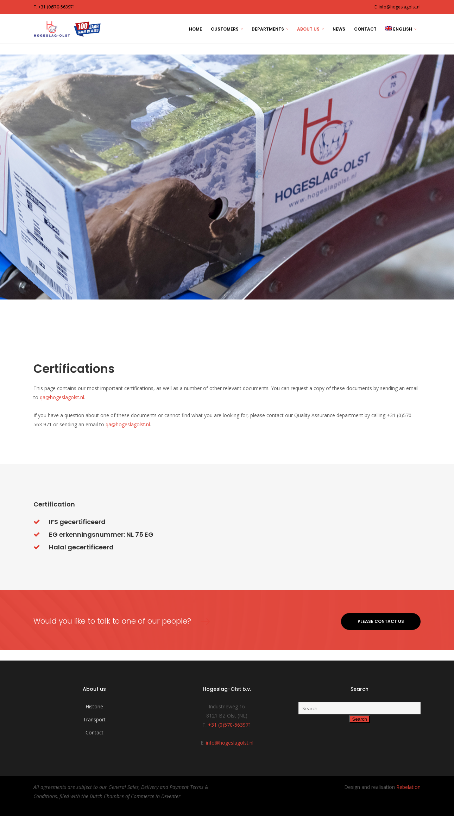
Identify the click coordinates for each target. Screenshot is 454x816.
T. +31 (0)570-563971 (54, 7)
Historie (94, 706)
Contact (94, 732)
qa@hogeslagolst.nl (62, 397)
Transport (94, 719)
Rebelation (408, 787)
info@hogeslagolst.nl (229, 742)
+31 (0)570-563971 (229, 724)
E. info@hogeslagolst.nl (397, 7)
